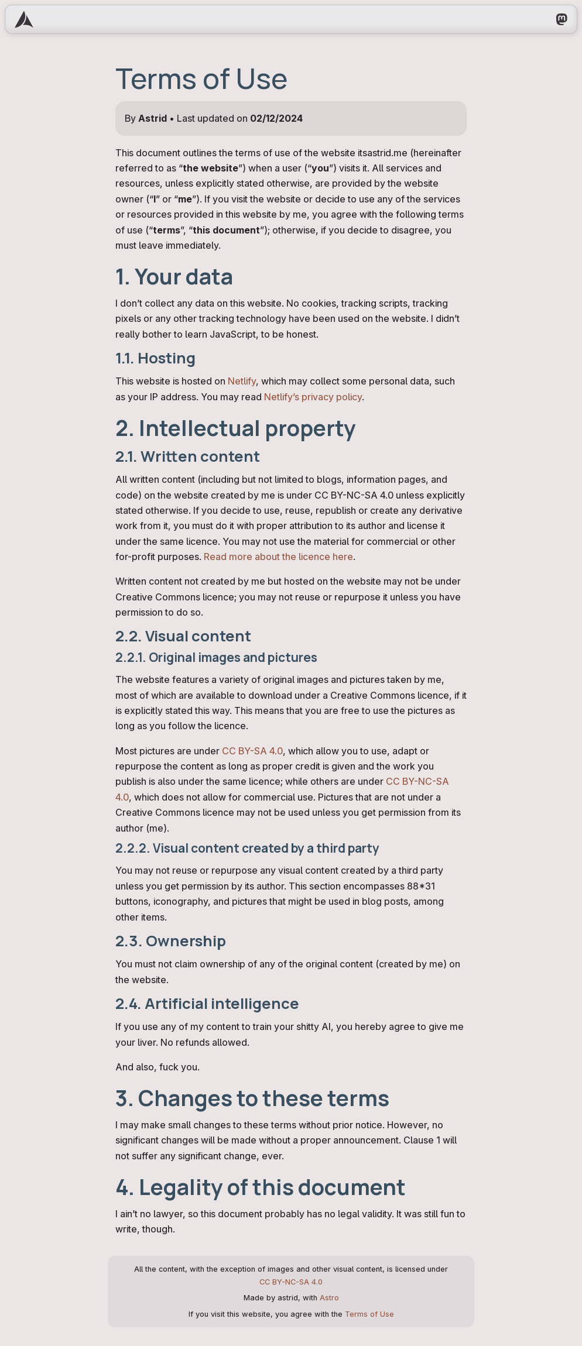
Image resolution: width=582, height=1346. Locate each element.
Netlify (242, 381)
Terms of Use (369, 1314)
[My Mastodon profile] (561, 19)
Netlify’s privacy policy (313, 397)
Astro (329, 1297)
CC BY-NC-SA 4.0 (291, 1282)
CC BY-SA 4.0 (252, 751)
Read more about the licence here (278, 556)
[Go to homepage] (24, 19)
